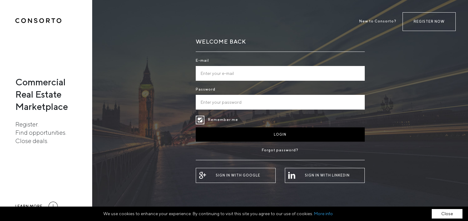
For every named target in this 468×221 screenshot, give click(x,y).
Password (205, 89)
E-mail (202, 60)
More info (323, 213)
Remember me (200, 120)
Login (280, 134)
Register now (429, 21)
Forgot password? (280, 150)
